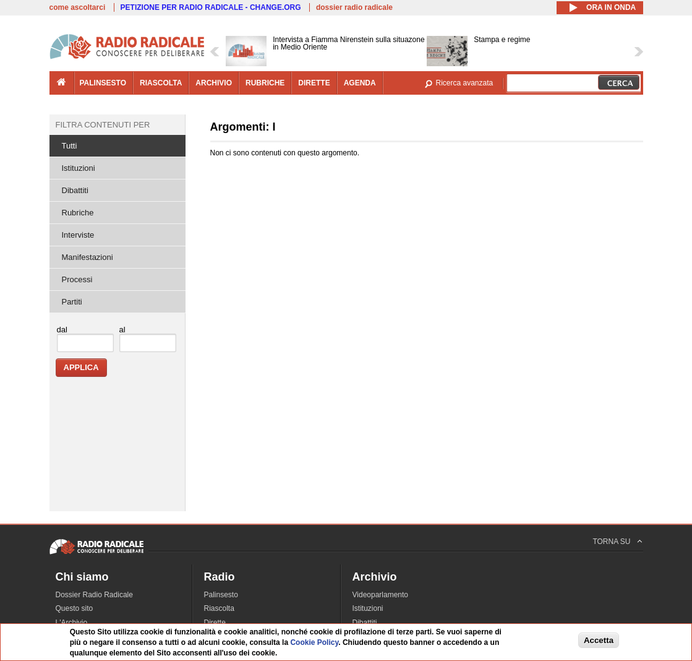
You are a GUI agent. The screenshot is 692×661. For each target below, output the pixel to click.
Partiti (72, 301)
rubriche (265, 83)
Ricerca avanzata (464, 83)
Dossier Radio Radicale (94, 594)
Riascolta (219, 608)
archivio (213, 83)
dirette (314, 83)
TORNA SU (611, 541)
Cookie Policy (314, 642)
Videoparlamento (380, 594)
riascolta (161, 83)
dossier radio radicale (354, 7)
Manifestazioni (87, 257)
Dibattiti (75, 190)
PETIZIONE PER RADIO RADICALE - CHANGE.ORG (211, 7)
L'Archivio (72, 622)
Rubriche (78, 212)
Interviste (78, 235)
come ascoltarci (77, 7)
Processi (77, 279)
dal (62, 330)
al (122, 330)
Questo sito (74, 608)
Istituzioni (78, 168)
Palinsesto (221, 594)
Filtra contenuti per (103, 124)
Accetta (598, 640)
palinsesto (103, 83)
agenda (360, 83)
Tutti (69, 145)
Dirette (215, 622)
